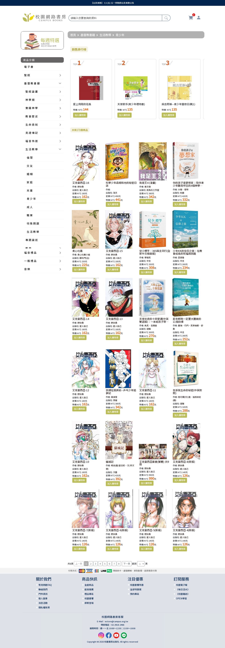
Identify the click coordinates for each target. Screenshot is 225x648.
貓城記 (110, 462)
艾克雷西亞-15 (114, 251)
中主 (149, 260)
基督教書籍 (88, 35)
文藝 (115, 472)
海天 (115, 192)
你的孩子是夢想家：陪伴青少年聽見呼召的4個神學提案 (188, 185)
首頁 (73, 35)
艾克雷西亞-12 (80, 390)
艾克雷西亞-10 (80, 462)
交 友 (30, 166)
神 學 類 (29, 100)
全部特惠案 (135, 589)
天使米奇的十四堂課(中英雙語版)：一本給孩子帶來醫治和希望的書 (154, 321)
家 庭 (30, 182)
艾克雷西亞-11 (147, 390)
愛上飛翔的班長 (82, 104)
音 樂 (27, 269)
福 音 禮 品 (30, 252)
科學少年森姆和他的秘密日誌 (121, 184)
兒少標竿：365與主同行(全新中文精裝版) (154, 252)
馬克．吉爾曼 (150, 325)
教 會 (28, 248)
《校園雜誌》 (183, 593)
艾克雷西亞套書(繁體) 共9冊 (154, 463)
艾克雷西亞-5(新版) (150, 530)
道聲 (149, 328)
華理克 (147, 257)
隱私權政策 (44, 607)
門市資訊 (43, 593)
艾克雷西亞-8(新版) (184, 462)
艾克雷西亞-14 (80, 319)
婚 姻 (30, 174)
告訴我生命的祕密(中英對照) (187, 391)
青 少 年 (31, 199)
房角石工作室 (153, 190)
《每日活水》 (183, 589)
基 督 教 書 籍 (32, 83)
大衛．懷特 (183, 189)
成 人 (30, 207)
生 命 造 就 (31, 124)
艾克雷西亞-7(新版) (83, 530)
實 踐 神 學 (31, 108)
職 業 (30, 215)
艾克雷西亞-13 (114, 319)
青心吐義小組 (83, 254)
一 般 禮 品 (30, 261)
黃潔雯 (114, 396)
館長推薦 (89, 589)
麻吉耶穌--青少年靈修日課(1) (178, 104)
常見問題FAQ (45, 584)
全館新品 (89, 584)
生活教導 (105, 35)
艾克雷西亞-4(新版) (184, 530)
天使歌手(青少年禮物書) (131, 104)
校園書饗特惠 (137, 584)
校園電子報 (181, 584)
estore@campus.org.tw (116, 621)
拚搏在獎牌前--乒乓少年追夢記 (121, 391)
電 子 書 (28, 67)
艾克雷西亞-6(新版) (117, 530)
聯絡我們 (43, 589)
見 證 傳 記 (31, 133)
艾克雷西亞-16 (80, 183)
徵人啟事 (43, 598)
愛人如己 (84, 190)
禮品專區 (89, 593)
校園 (182, 192)
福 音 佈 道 (31, 141)
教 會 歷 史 (31, 116)
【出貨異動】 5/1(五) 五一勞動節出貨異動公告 (112, 2)
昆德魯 (181, 257)
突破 (115, 400)
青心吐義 (77, 251)
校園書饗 (89, 598)
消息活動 (43, 603)
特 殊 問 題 (33, 223)
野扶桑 (80, 186)
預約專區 (134, 593)
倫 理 (30, 157)
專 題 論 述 (31, 240)
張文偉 (147, 186)
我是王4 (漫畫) (147, 183)
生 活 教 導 (31, 149)
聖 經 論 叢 (31, 91)
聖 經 (27, 75)
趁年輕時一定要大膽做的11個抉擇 (187, 320)
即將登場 (89, 603)
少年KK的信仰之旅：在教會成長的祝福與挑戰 (187, 252)
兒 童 (30, 190)
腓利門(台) (84, 257)
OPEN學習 (181, 598)
